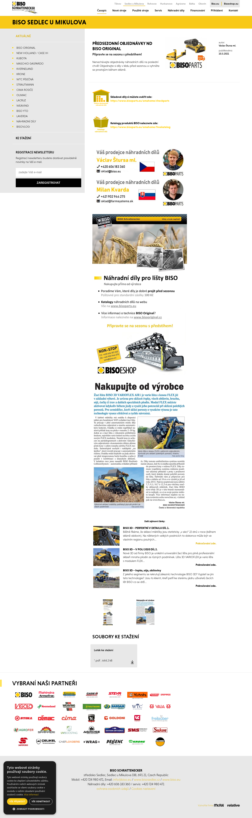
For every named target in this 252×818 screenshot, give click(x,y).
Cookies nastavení (143, 788)
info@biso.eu (122, 779)
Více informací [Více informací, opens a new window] (31, 794)
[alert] (30, 787)
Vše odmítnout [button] (41, 801)
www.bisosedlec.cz (147, 779)
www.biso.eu (171, 779)
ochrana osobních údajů (113, 788)
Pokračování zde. (206, 543)
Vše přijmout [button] (17, 801)
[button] (29, 809)
